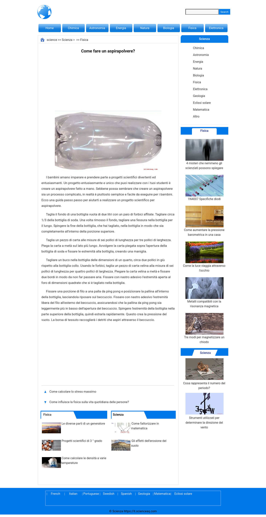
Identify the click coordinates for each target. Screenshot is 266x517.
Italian (73, 494)
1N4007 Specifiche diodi (204, 188)
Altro (196, 116)
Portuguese (91, 494)
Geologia (199, 96)
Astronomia (97, 28)
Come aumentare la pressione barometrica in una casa (204, 221)
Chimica (73, 28)
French (55, 494)
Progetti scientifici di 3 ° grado (82, 441)
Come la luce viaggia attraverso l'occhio (204, 256)
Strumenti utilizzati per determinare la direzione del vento (204, 411)
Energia (121, 28)
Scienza (67, 40)
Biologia (168, 28)
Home (50, 28)
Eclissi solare (202, 103)
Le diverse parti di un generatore (83, 423)
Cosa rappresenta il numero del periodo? (204, 374)
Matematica (201, 109)
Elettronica (216, 28)
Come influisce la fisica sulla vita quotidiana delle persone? (90, 402)
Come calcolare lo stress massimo (73, 391)
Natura (144, 28)
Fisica (193, 28)
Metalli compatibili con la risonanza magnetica (204, 292)
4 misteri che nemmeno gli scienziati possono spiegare (204, 154)
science (52, 40)
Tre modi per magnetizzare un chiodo (204, 328)
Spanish (126, 494)
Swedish (108, 494)
